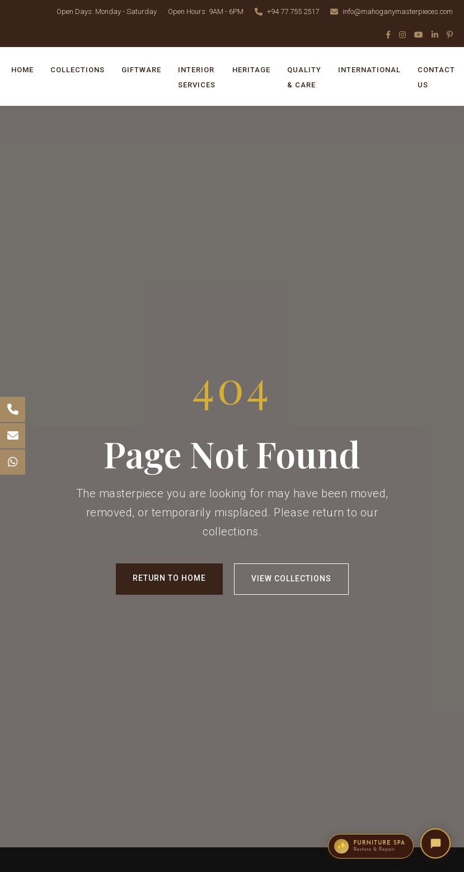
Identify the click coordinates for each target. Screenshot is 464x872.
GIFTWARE (141, 70)
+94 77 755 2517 (293, 11)
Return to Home (169, 577)
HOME (22, 70)
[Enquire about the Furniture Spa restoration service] (371, 846)
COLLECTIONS (77, 70)
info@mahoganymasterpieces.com (398, 11)
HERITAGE (251, 70)
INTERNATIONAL (369, 70)
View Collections (291, 578)
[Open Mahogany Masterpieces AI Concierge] (435, 843)
